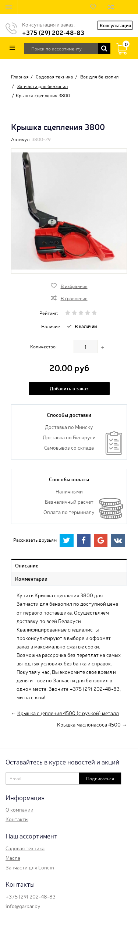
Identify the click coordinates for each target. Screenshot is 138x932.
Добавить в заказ (69, 388)
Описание (26, 565)
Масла (13, 857)
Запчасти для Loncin (30, 867)
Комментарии (31, 578)
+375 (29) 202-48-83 (53, 32)
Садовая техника (25, 848)
